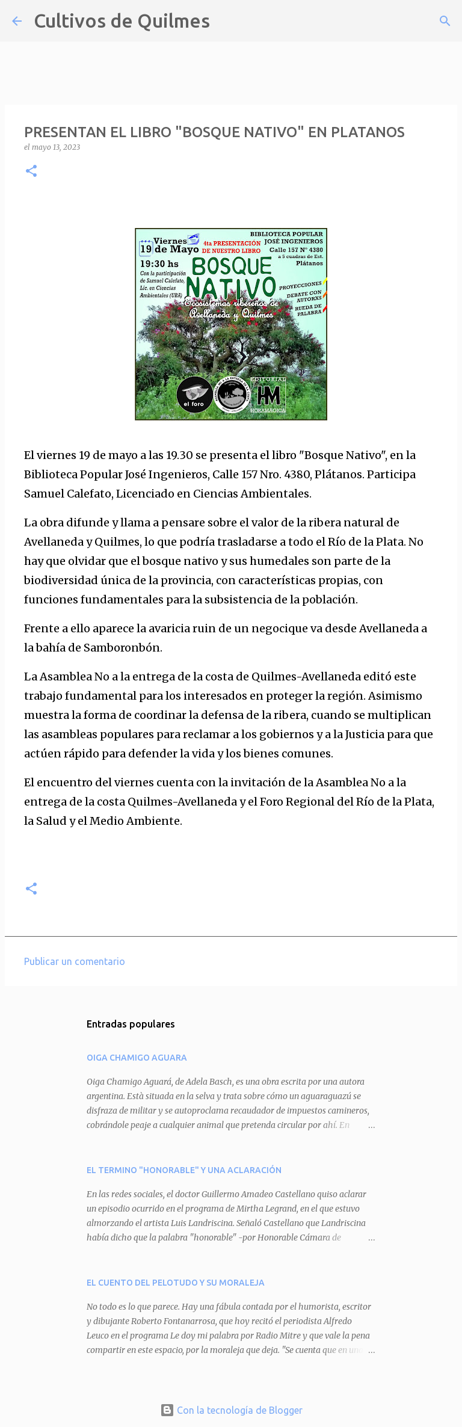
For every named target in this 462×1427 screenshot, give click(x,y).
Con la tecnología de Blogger (231, 1410)
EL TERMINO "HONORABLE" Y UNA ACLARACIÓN (184, 1170)
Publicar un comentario (74, 961)
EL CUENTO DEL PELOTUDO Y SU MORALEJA (176, 1282)
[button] (31, 172)
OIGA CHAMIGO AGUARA (137, 1057)
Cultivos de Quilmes (122, 20)
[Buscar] (227, 21)
